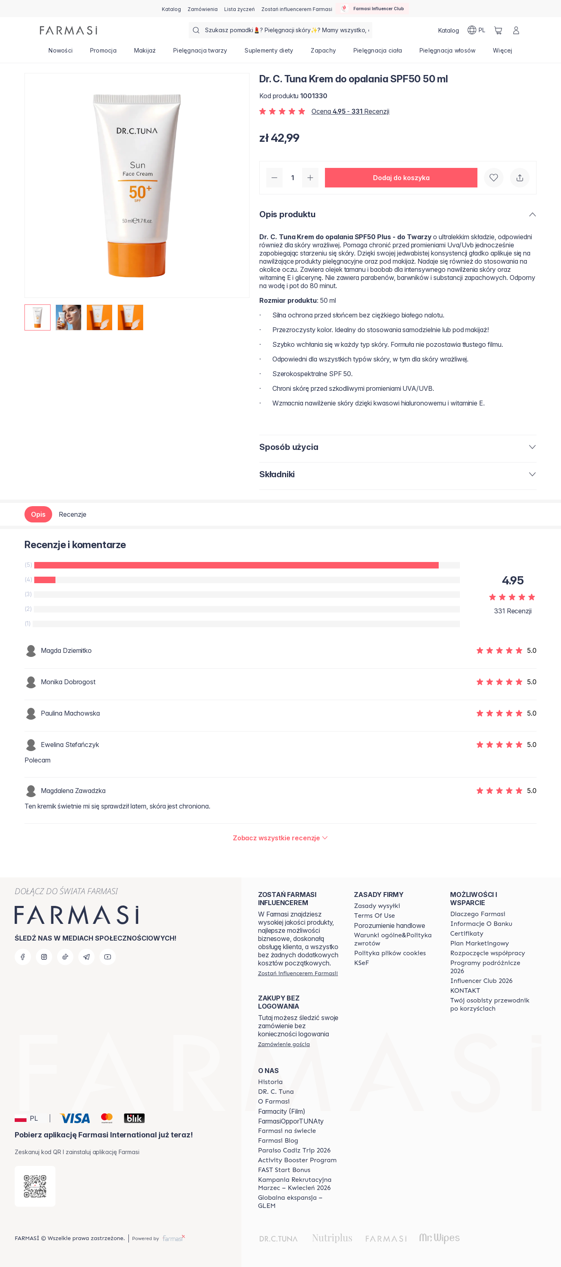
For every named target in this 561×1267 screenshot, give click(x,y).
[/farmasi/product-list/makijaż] (145, 53)
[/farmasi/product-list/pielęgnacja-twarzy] (200, 53)
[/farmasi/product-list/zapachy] (323, 53)
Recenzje (72, 514)
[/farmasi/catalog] (171, 8)
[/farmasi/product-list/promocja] (104, 53)
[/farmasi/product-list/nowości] (61, 53)
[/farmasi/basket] (498, 30)
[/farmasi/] (68, 30)
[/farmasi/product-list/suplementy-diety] (269, 53)
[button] (401, 177)
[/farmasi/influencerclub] (372, 8)
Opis (38, 514)
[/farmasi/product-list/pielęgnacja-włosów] (447, 53)
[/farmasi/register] (202, 8)
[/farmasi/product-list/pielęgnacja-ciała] (378, 53)
